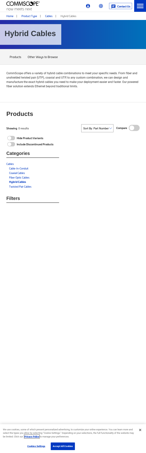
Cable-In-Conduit (18, 168)
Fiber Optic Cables (19, 177)
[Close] (140, 430)
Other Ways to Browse (43, 59)
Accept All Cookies (63, 446)
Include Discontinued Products (35, 144)
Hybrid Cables (17, 182)
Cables (49, 16)
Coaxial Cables (17, 173)
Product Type (29, 16)
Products (15, 59)
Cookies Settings (36, 446)
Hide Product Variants (30, 138)
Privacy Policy (31, 436)
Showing (11, 128)
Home (9, 16)
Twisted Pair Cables (20, 186)
